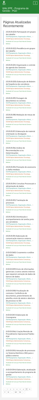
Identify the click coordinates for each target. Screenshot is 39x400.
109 (16, 392)
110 (20, 392)
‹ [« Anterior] (4, 389)
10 (8, 392)
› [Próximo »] (23, 392)
